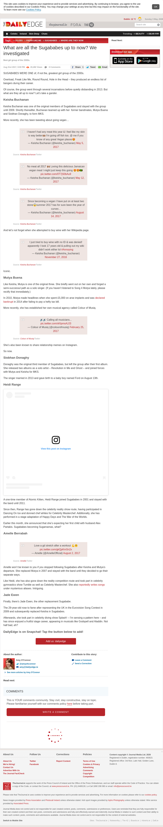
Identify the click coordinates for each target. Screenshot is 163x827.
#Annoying (67, 249)
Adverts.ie (146, 820)
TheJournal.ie (58, 25)
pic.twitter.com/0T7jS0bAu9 (56, 174)
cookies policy (151, 795)
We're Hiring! (9, 764)
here (69, 703)
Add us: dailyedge (56, 641)
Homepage (6, 34)
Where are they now (72, 40)
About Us (7, 761)
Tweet (90, 66)
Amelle (23, 561)
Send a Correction (81, 663)
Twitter (33, 761)
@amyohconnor (26, 664)
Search (158, 25)
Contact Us (8, 767)
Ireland (23, 34)
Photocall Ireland (52, 800)
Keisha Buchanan (28, 154)
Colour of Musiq (27, 339)
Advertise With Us (11, 770)
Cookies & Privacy (91, 764)
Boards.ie (135, 820)
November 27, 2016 (56, 257)
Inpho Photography (116, 800)
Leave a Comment (81, 660)
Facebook (34, 764)
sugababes (51, 40)
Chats (44, 34)
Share (77, 67)
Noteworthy (115, 820)
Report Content (63, 761)
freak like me (33, 40)
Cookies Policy (33, 9)
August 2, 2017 (71, 553)
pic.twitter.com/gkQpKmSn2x (56, 549)
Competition (88, 776)
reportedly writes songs (92, 584)
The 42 (89, 25)
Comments (88, 770)
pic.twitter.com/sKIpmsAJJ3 (56, 323)
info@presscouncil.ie (123, 786)
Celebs (13, 34)
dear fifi (154, 34)
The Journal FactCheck (13, 773)
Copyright (87, 773)
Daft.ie (155, 820)
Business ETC (76, 25)
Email (102, 66)
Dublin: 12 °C (130, 19)
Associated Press (21, 803)
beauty (140, 34)
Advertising (88, 767)
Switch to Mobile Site (12, 820)
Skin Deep (34, 34)
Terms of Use (89, 761)
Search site (141, 25)
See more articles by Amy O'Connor (21, 672)
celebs (19, 40)
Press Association (33, 800)
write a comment (56, 712)
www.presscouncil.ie (60, 786)
